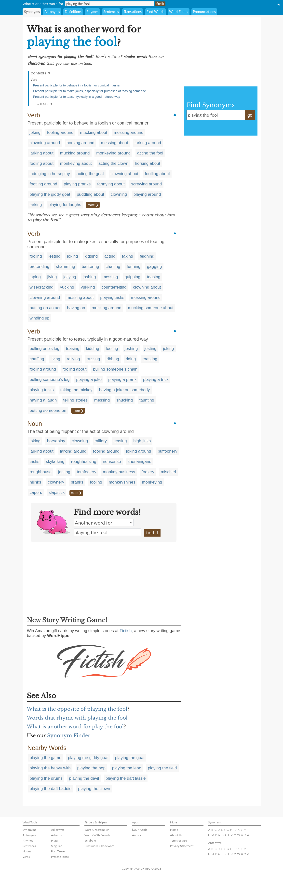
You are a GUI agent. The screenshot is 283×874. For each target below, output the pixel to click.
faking (127, 256)
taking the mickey (76, 390)
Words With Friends (97, 835)
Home (174, 830)
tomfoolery (86, 472)
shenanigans (139, 461)
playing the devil (84, 778)
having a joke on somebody (124, 390)
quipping (132, 277)
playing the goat (130, 757)
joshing (89, 277)
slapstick (57, 492)
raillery (100, 441)
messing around (128, 132)
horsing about (147, 163)
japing (35, 277)
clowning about (124, 173)
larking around (148, 142)
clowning (119, 194)
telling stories (75, 400)
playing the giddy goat (50, 194)
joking (35, 132)
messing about (114, 142)
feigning (147, 256)
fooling (36, 256)
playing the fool (107, 532)
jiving (52, 277)
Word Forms (178, 12)
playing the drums (46, 778)
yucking (67, 287)
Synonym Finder (68, 735)
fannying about (111, 184)
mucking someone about (150, 307)
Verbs (26, 857)
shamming (65, 266)
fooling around (60, 132)
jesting (54, 256)
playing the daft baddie (51, 788)
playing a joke (89, 379)
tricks (35, 461)
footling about (157, 173)
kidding (91, 256)
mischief (168, 472)
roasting (149, 359)
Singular (56, 846)
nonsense (112, 461)
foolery (148, 472)
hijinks (35, 482)
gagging (154, 266)
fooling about (42, 163)
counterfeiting (113, 287)
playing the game (45, 757)
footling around (43, 184)
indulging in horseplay (50, 173)
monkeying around (113, 153)
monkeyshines (122, 482)
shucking (124, 400)
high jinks (142, 441)
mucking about (93, 132)
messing (110, 277)
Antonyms (52, 12)
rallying (73, 359)
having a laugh (43, 400)
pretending (39, 266)
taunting (146, 400)
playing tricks (112, 297)
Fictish (126, 630)
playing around (147, 194)
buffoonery (167, 451)
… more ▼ (44, 103)
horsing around (80, 142)
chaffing (113, 266)
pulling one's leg (44, 348)
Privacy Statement (181, 846)
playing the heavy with (50, 768)
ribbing (113, 359)
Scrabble (90, 840)
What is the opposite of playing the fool (77, 709)
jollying (69, 277)
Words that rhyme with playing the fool (77, 718)
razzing (93, 359)
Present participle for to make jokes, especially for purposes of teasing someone (89, 91)
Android (137, 835)
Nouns (27, 851)
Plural (54, 840)
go (249, 115)
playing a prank (122, 379)
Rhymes (92, 12)
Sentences (111, 12)
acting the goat (90, 173)
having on (76, 307)
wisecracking (42, 287)
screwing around (146, 184)
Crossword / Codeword (99, 846)
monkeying (152, 482)
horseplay (56, 441)
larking (36, 204)
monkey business (119, 472)
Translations (133, 12)
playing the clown (94, 788)
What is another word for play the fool (75, 727)
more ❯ (92, 205)
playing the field (162, 768)
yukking (88, 287)
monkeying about (76, 163)
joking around (138, 451)
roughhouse (41, 472)
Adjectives (57, 830)
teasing (153, 277)
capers (36, 492)
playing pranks (77, 184)
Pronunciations (204, 12)
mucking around (75, 153)
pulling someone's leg (50, 379)
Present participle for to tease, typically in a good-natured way (76, 96)
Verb (34, 80)
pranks (77, 482)
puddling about (90, 194)
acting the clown (113, 163)
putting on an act (45, 307)
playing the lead (126, 768)
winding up (40, 318)
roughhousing (83, 461)
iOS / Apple (139, 830)
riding (131, 359)
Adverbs (56, 835)
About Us (176, 835)
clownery (56, 482)
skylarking (55, 461)
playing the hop (91, 768)
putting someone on (48, 410)
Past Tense (58, 851)
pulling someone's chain (115, 369)
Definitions (73, 12)
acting (109, 256)
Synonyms (32, 12)
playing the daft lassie (126, 778)
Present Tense (60, 857)
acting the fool (150, 153)
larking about (42, 153)
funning (133, 266)
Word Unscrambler (96, 830)
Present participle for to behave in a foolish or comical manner (77, 85)
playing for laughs (64, 204)
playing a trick (156, 379)
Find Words (155, 12)
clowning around (45, 142)
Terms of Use (178, 840)
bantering (90, 266)
